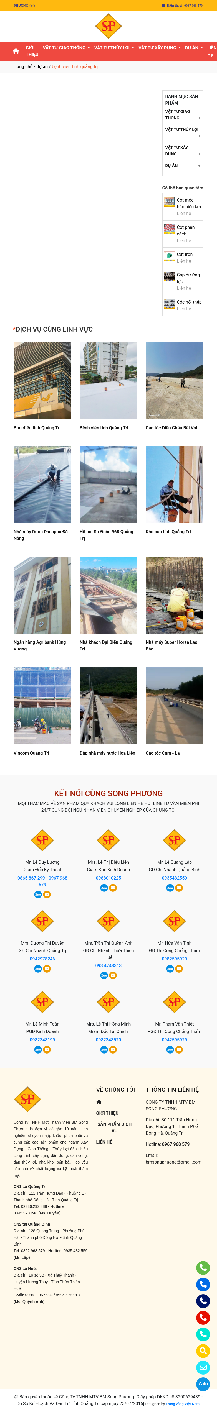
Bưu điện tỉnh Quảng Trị (37, 427)
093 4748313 (108, 965)
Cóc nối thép (189, 302)
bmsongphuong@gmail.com (173, 1162)
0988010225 (108, 878)
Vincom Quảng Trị (31, 753)
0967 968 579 (176, 1144)
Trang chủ (22, 66)
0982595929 (174, 959)
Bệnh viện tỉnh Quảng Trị (104, 427)
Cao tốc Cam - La (163, 753)
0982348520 (108, 1039)
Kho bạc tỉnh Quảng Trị (168, 531)
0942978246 (42, 959)
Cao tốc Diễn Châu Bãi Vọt (172, 427)
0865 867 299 (31, 878)
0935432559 (174, 878)
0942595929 (174, 1039)
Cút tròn (185, 254)
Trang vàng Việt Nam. (183, 1404)
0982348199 (42, 1039)
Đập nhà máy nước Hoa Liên (107, 753)
